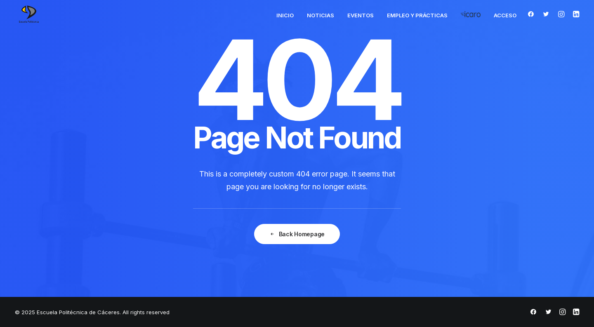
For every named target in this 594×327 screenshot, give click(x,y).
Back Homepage (297, 234)
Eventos (360, 15)
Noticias (320, 15)
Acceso (505, 15)
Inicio (285, 15)
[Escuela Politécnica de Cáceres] (29, 14)
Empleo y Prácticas (417, 15)
